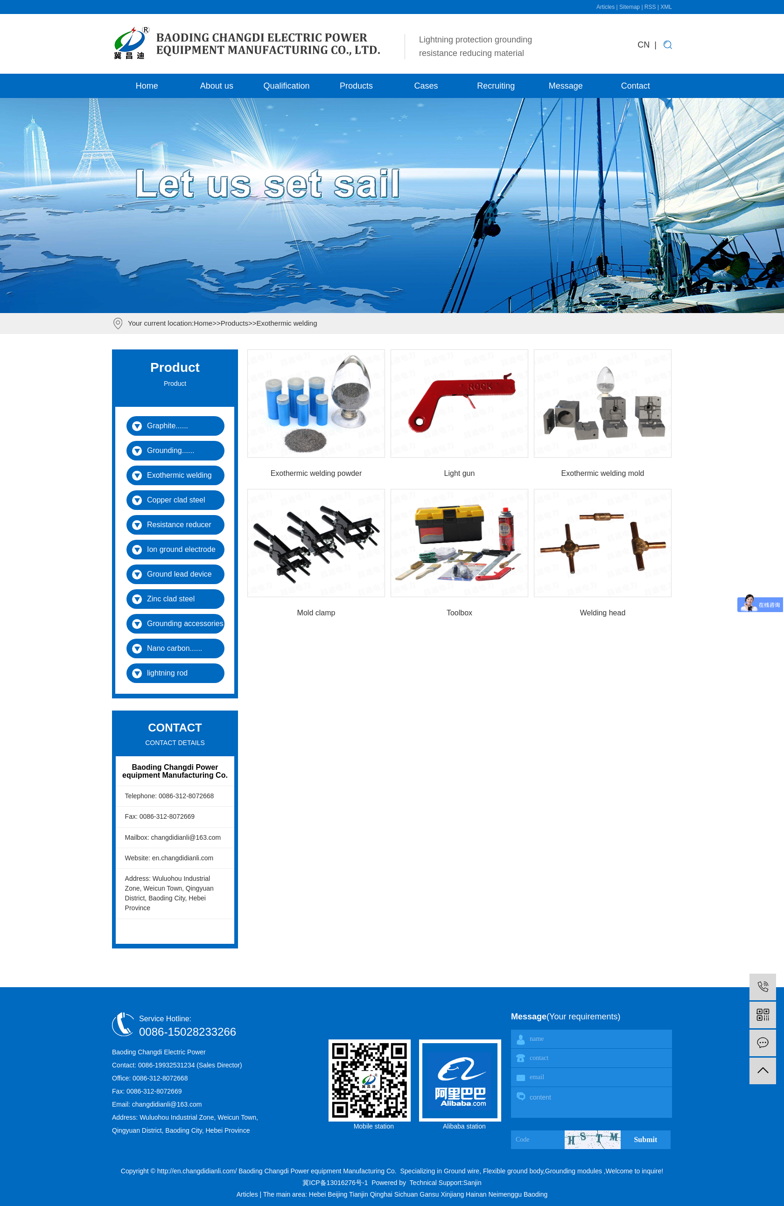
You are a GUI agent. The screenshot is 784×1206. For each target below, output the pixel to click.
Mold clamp (316, 613)
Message (566, 86)
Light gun (459, 473)
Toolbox (459, 613)
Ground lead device (179, 574)
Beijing (338, 1194)
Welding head (603, 613)
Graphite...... (167, 426)
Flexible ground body (512, 1171)
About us (216, 86)
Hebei (318, 1194)
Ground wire (461, 1171)
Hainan (477, 1194)
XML (666, 7)
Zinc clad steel (171, 599)
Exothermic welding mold (602, 473)
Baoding (535, 1194)
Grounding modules (573, 1171)
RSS (650, 7)
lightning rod (167, 673)
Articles (606, 7)
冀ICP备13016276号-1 (335, 1182)
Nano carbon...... (174, 648)
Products (356, 86)
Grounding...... (170, 450)
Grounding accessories (185, 623)
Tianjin (359, 1194)
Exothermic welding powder (316, 473)
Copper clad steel (176, 500)
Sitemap (630, 7)
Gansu (430, 1194)
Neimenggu (506, 1194)
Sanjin (472, 1182)
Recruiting (496, 86)
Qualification (286, 86)
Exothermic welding (286, 323)
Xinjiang (453, 1194)
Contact (635, 86)
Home (147, 86)
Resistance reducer (179, 525)
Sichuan (407, 1194)
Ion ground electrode (181, 549)
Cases (426, 86)
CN (643, 44)
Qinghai (382, 1194)
